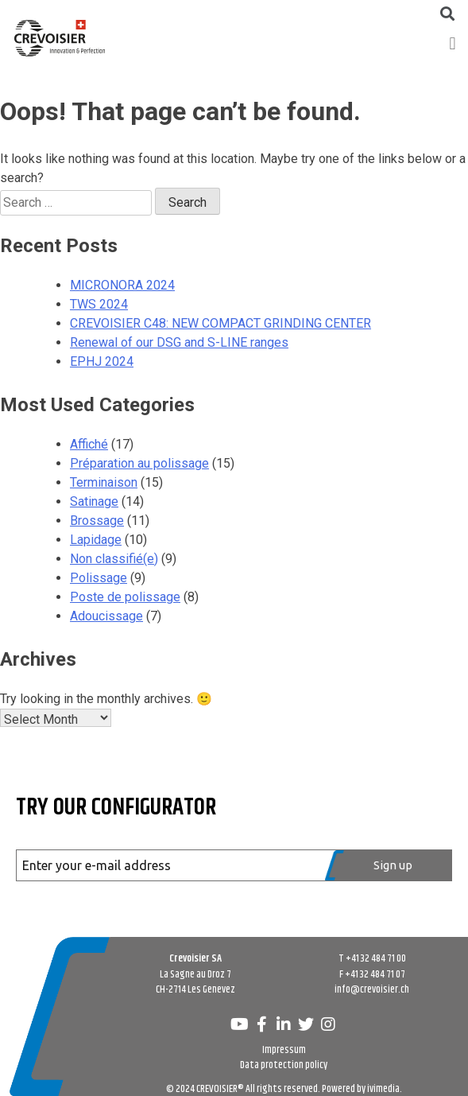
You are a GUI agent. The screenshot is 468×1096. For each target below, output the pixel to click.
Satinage (94, 501)
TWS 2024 (99, 304)
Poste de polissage (125, 596)
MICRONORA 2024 (122, 285)
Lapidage (96, 539)
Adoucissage (106, 616)
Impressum (284, 1050)
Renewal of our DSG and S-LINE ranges (179, 342)
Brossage (97, 520)
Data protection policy (283, 1065)
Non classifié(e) (114, 558)
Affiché (89, 444)
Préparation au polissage (139, 463)
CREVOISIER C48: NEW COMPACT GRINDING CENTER (220, 323)
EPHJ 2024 (101, 361)
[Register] (388, 865)
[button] (452, 43)
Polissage (98, 577)
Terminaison (103, 482)
